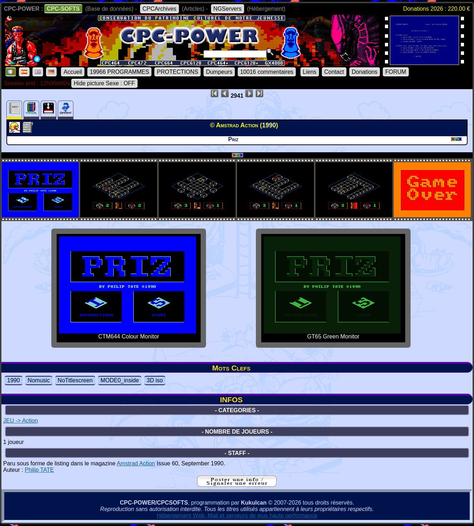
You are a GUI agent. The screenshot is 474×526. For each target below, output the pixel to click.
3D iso (155, 380)
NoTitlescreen (75, 380)
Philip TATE (39, 470)
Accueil (72, 72)
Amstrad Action (136, 463)
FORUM (395, 72)
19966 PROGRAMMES (119, 72)
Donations (364, 72)
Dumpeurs (219, 72)
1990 (13, 380)
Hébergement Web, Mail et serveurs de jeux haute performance (237, 515)
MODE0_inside (120, 380)
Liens (309, 72)
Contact (334, 72)
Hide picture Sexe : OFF (104, 83)
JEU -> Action (20, 421)
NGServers (227, 9)
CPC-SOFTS (63, 9)
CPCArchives (159, 9)
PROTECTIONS (177, 72)
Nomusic (39, 380)
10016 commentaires (266, 72)
